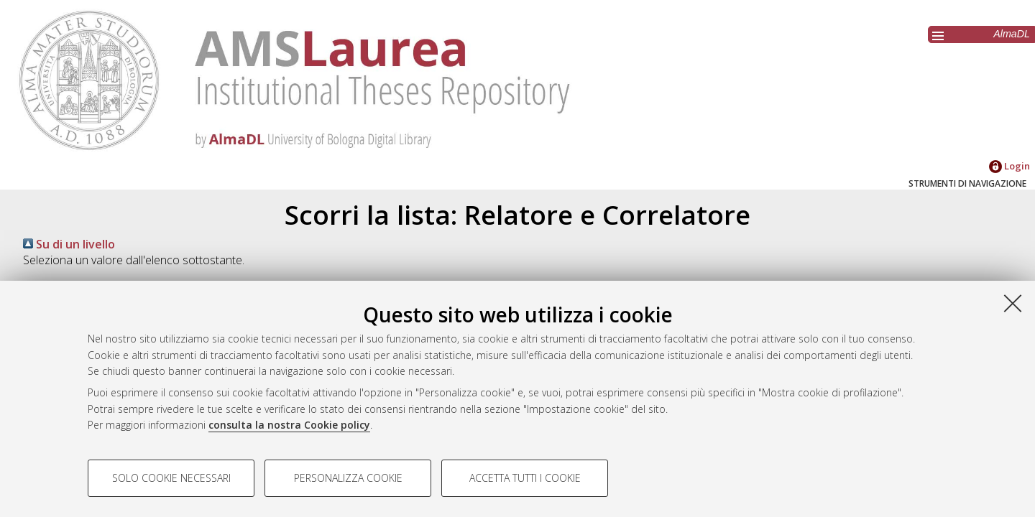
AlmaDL (1011, 33)
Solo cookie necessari (171, 478)
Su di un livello (69, 244)
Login (1009, 165)
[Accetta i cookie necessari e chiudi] (1012, 303)
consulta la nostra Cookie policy (289, 425)
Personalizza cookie (348, 478)
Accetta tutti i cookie (525, 478)
